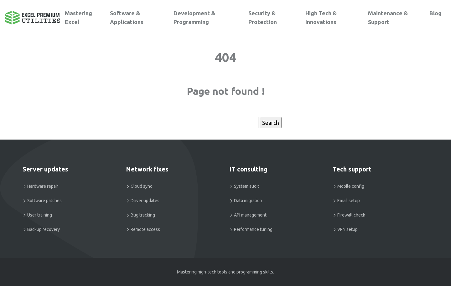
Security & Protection (262, 17)
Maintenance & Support (388, 17)
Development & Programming (194, 17)
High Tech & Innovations (321, 17)
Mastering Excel (78, 17)
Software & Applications (126, 17)
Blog (435, 13)
